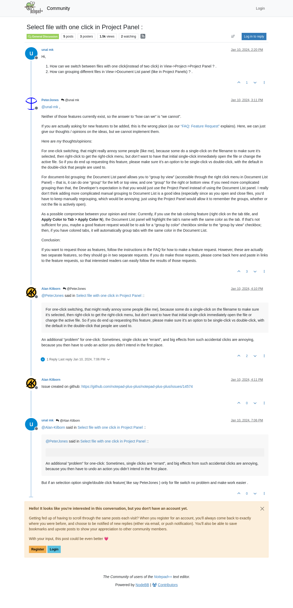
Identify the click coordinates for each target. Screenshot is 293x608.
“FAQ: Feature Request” (200, 126)
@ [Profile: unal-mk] (49, 107)
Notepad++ (163, 577)
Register (37, 549)
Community (58, 8)
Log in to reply (254, 36)
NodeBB (142, 585)
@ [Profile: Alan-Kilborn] (53, 427)
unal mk (47, 50)
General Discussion (43, 36)
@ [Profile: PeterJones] (52, 295)
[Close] (262, 509)
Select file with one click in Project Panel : (109, 295)
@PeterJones (74, 289)
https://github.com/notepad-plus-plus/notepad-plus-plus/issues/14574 (137, 386)
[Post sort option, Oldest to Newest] (233, 36)
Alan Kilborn (50, 289)
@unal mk (70, 100)
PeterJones (50, 100)
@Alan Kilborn (68, 420)
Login (54, 549)
